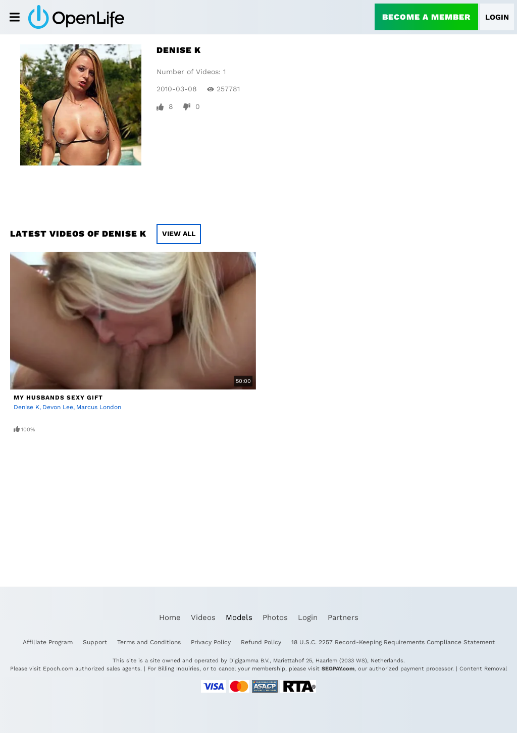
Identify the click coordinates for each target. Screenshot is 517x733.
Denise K (26, 407)
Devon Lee (57, 407)
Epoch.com (58, 668)
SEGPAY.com (338, 668)
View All (178, 234)
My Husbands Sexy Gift (58, 397)
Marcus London (98, 407)
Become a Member (426, 17)
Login (497, 17)
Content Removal (483, 668)
